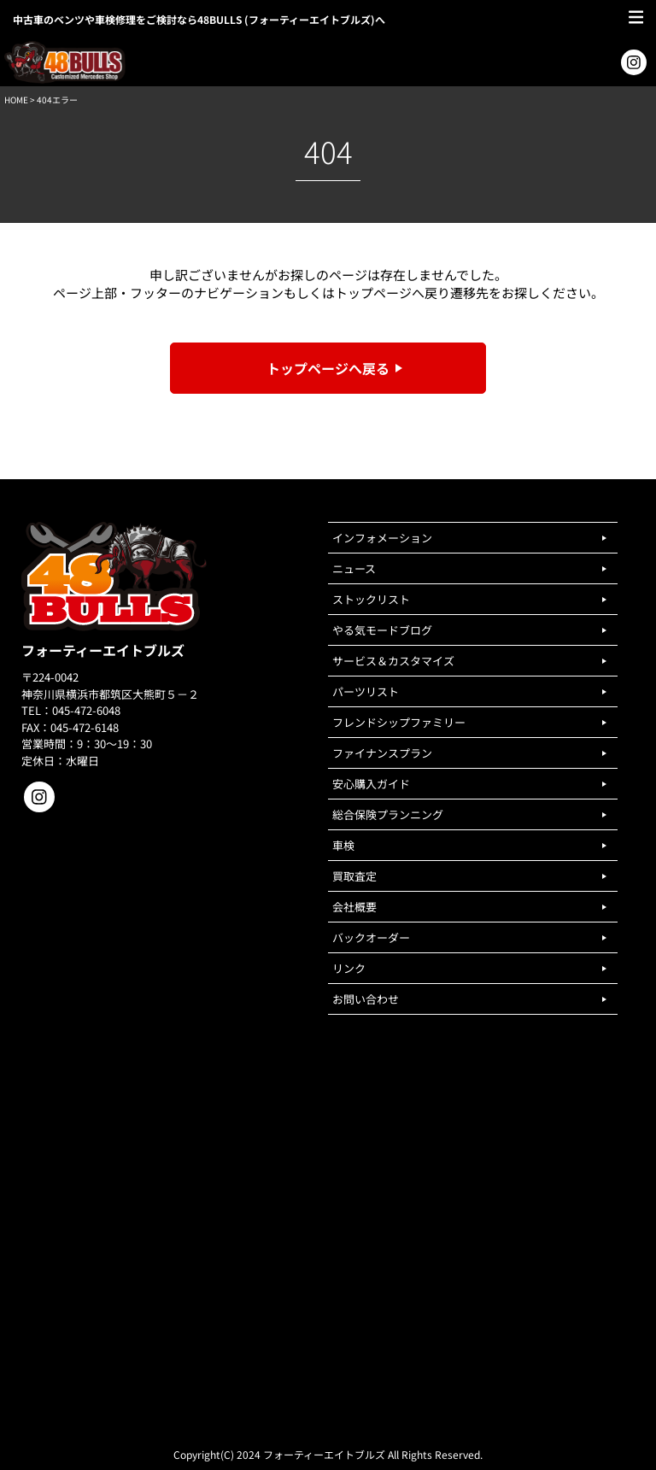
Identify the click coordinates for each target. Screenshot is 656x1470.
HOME (16, 99)
